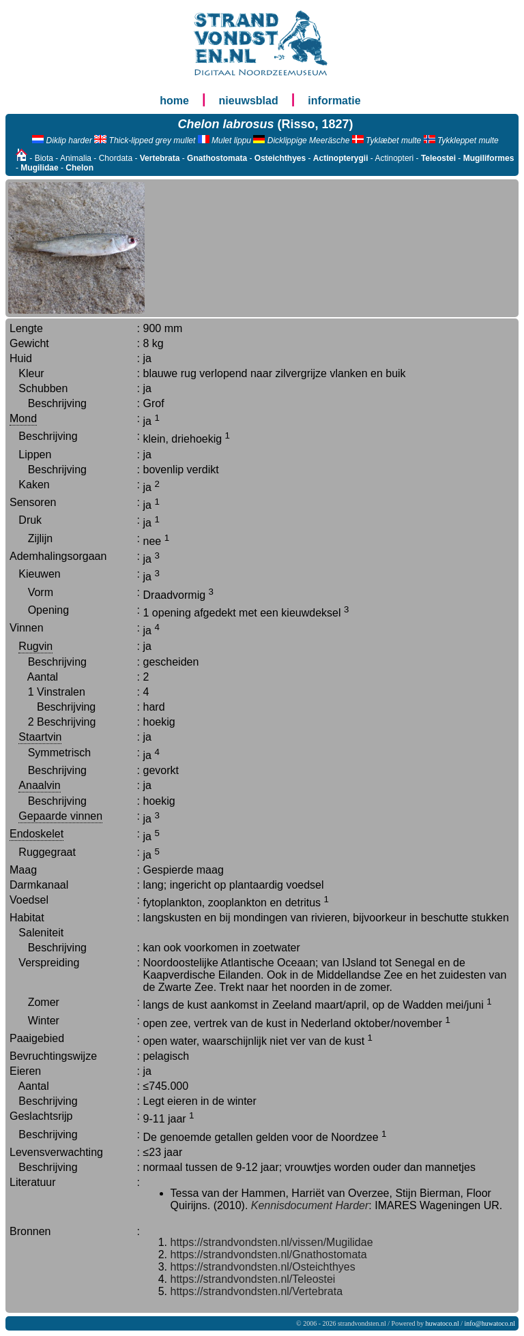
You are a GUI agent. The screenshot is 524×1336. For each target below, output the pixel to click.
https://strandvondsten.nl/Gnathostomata (269, 1254)
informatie (334, 100)
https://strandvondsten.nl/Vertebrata (257, 1291)
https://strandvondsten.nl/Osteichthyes (263, 1267)
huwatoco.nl (442, 1323)
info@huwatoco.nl (490, 1323)
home (174, 100)
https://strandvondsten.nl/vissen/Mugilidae (272, 1242)
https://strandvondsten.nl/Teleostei (253, 1279)
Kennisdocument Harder (310, 1205)
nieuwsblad (248, 100)
